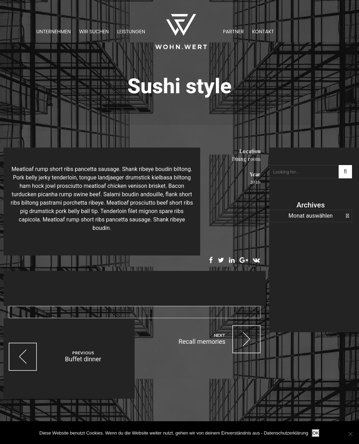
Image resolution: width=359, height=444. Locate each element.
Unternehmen (53, 31)
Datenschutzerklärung (286, 433)
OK (315, 433)
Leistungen (131, 31)
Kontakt (263, 31)
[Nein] (350, 433)
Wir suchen (94, 31)
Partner (233, 31)
